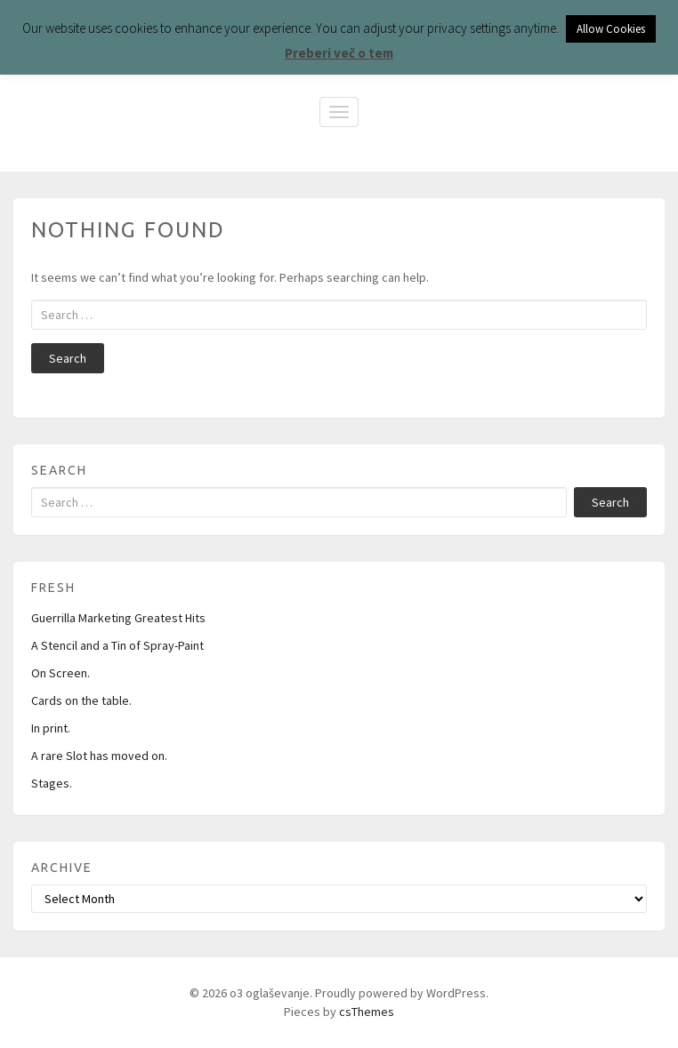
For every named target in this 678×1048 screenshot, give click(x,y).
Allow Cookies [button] (611, 28)
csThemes (366, 1012)
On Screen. (60, 673)
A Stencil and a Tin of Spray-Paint (117, 645)
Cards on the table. (81, 700)
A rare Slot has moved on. (99, 756)
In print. (50, 728)
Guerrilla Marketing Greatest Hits (118, 618)
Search (67, 358)
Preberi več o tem (339, 52)
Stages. (51, 783)
